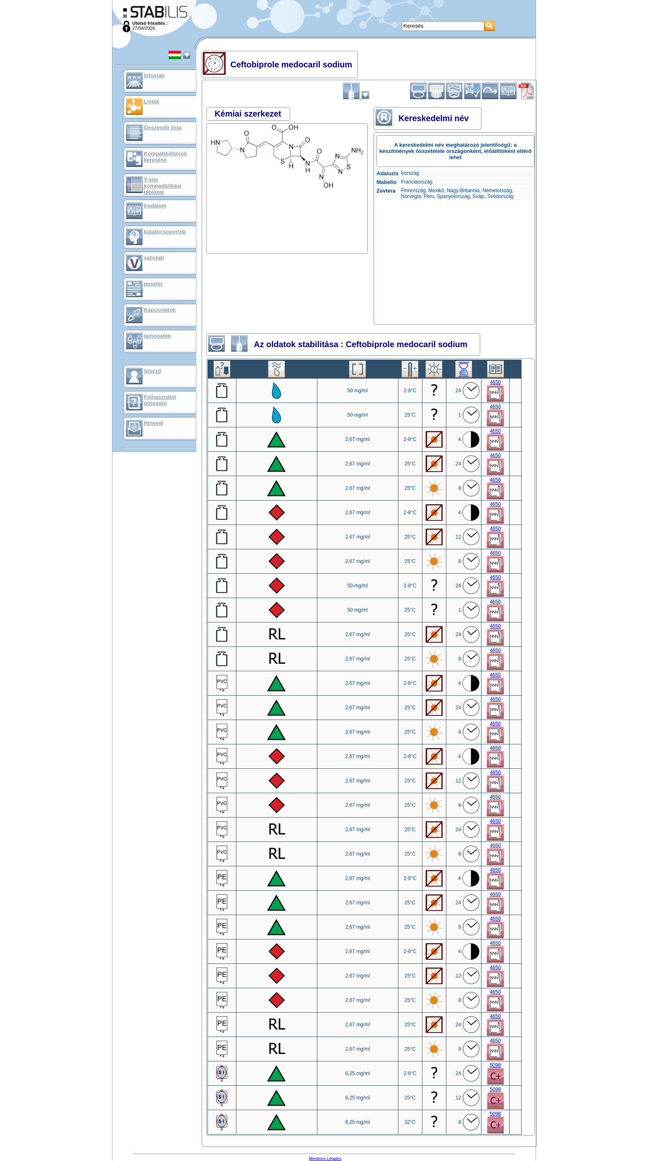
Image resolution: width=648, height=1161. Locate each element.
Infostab (154, 75)
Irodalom (155, 206)
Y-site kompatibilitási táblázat (162, 185)
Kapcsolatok (160, 310)
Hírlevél (153, 423)
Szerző (152, 371)
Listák (152, 101)
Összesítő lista (162, 127)
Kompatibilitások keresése (165, 156)
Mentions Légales (325, 1158)
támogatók (157, 336)
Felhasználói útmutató (160, 400)
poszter (153, 284)
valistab (154, 258)
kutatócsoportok (165, 232)
